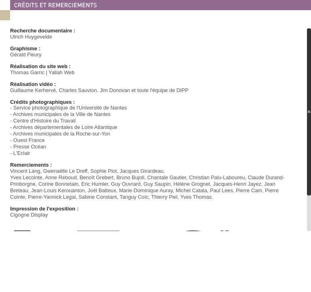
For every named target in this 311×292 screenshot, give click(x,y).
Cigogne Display (29, 215)
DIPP (183, 90)
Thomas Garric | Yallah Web (42, 72)
